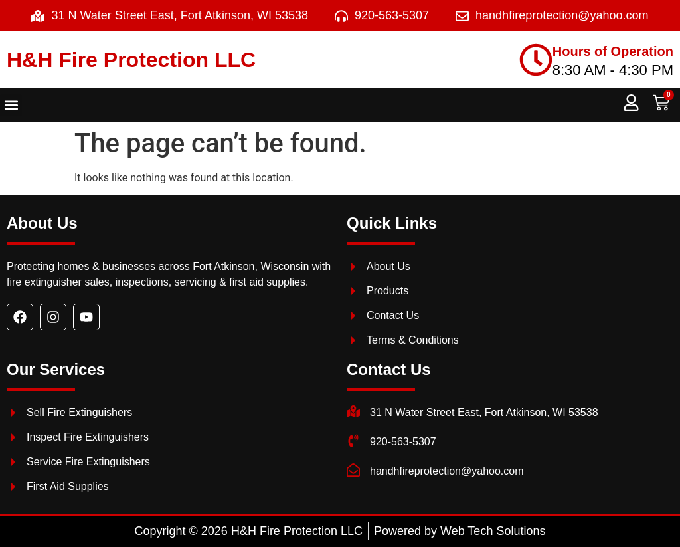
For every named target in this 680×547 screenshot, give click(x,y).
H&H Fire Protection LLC (131, 60)
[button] (11, 105)
